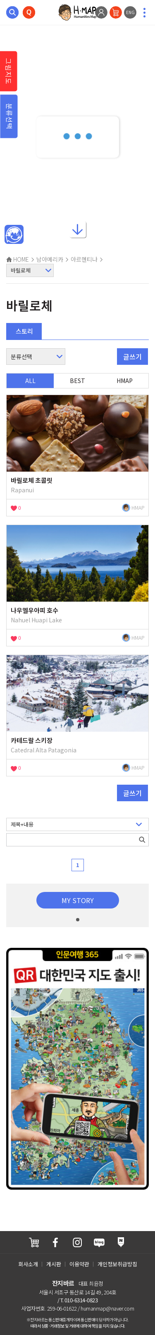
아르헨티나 (84, 259)
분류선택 (9, 116)
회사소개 (28, 1264)
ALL (30, 380)
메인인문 (14, 235)
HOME (17, 259)
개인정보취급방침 (117, 1264)
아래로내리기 (77, 230)
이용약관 (79, 1264)
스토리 (24, 331)
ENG (130, 12)
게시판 (53, 1264)
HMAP (125, 380)
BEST (77, 380)
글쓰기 (132, 356)
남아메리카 (49, 259)
